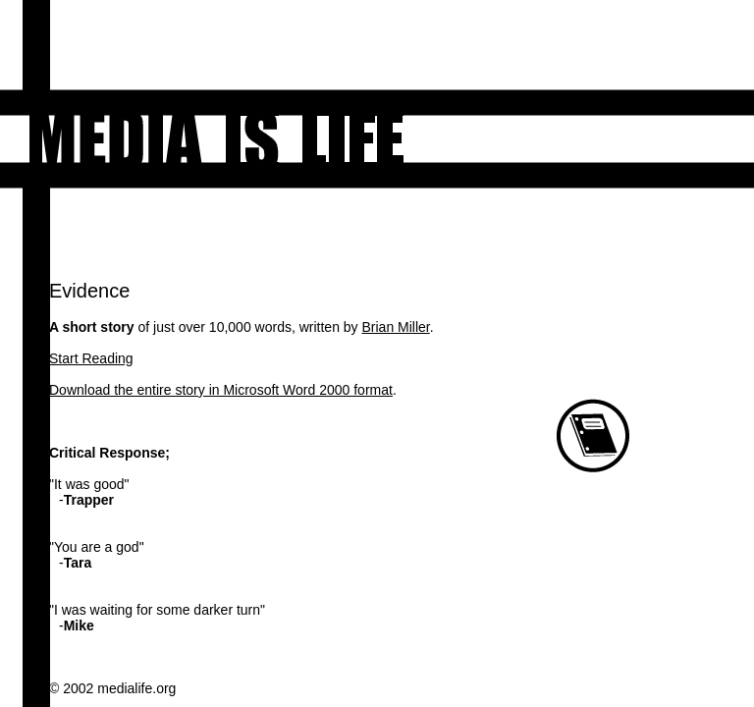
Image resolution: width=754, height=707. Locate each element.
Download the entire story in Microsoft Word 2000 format (221, 390)
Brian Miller (396, 327)
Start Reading (91, 358)
